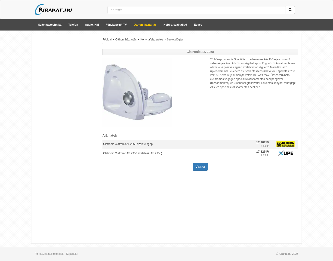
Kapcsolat (72, 253)
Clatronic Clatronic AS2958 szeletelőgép (128, 144)
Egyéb (198, 24)
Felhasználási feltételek (49, 253)
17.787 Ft (262, 142)
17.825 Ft (262, 151)
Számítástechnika (50, 24)
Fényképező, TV (116, 24)
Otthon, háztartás (145, 24)
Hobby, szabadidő (175, 24)
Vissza (200, 167)
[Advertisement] (65, 107)
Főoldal (106, 39)
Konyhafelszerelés (151, 39)
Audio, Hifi (92, 24)
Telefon (73, 24)
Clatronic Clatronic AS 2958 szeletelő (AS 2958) (132, 153)
